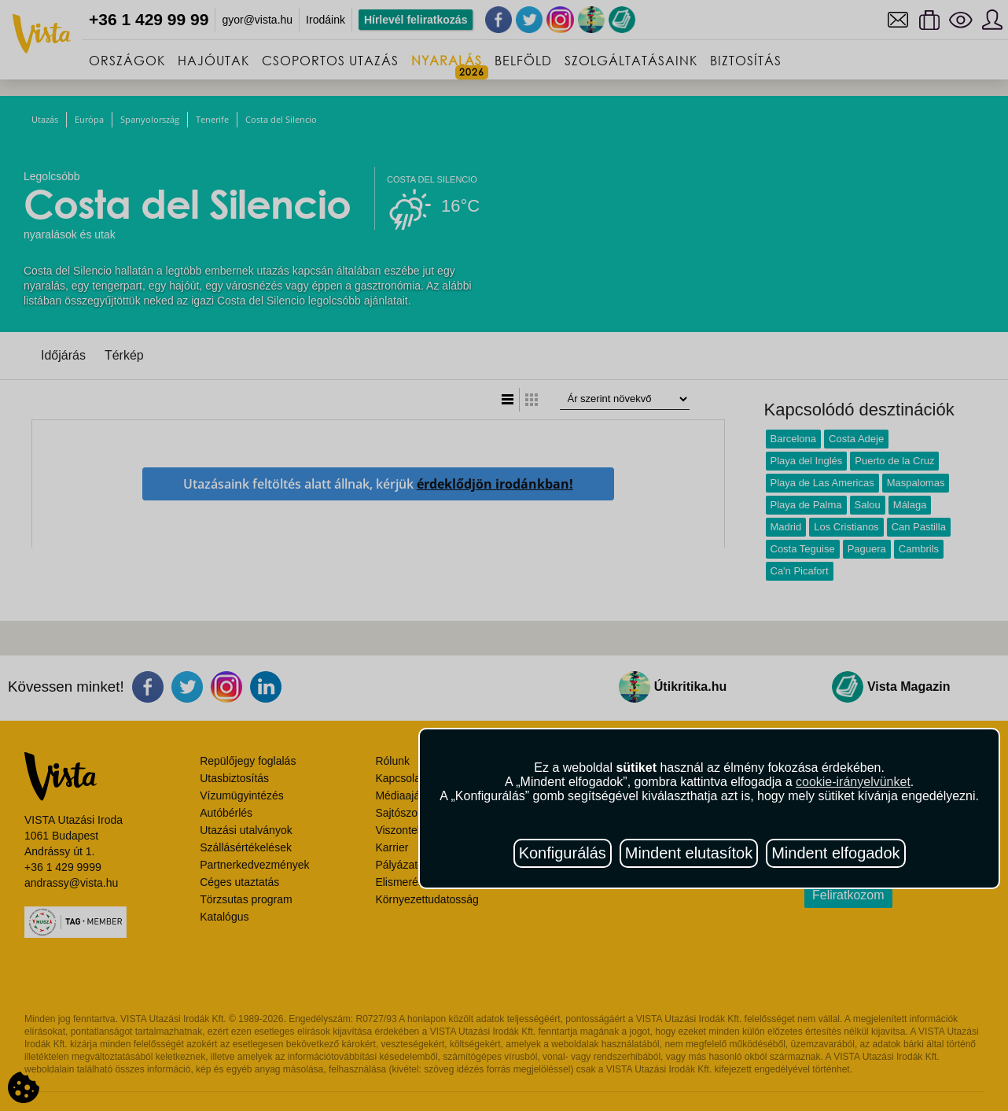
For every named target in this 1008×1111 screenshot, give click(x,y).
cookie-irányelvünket (853, 781)
